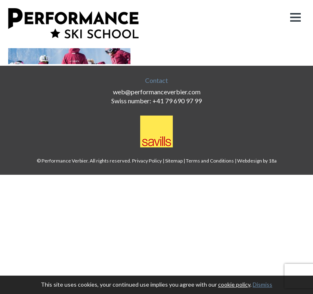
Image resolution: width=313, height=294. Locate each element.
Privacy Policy (147, 161)
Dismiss (262, 284)
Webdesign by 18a (257, 161)
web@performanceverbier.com (157, 92)
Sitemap (174, 161)
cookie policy (234, 284)
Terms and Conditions (210, 161)
